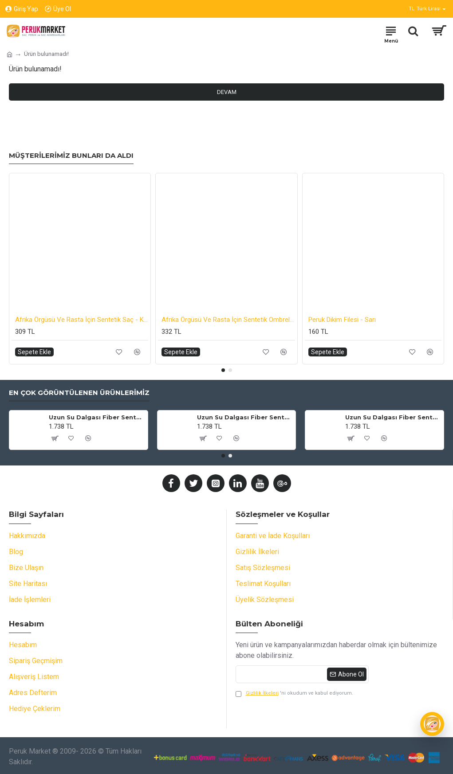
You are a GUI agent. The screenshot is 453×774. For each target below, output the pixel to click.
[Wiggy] (432, 724)
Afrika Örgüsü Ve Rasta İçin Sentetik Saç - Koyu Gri (81, 320)
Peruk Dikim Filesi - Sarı (342, 320)
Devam (226, 92)
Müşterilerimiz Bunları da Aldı (71, 156)
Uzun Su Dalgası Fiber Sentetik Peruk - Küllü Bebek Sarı (244, 417)
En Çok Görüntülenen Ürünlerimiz (79, 393)
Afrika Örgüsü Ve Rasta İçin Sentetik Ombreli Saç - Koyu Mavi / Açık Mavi (228, 320)
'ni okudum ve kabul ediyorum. (294, 693)
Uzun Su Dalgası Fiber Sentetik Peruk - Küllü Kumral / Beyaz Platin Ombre (393, 417)
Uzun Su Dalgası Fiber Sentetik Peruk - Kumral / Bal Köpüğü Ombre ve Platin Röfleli (96, 417)
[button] (223, 370)
